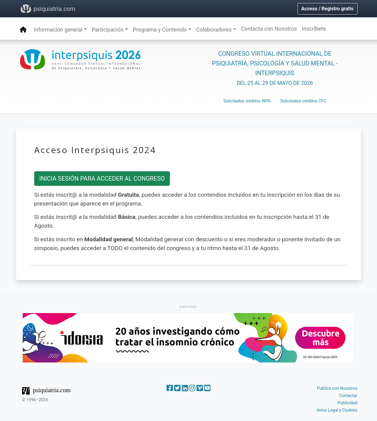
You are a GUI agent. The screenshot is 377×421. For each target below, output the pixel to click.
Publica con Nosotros (337, 388)
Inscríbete (314, 28)
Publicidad (347, 402)
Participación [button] (108, 29)
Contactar (348, 395)
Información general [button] (58, 29)
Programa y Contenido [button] (160, 29)
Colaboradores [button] (214, 29)
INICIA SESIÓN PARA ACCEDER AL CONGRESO (102, 178)
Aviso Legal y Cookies (336, 410)
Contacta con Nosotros (269, 28)
